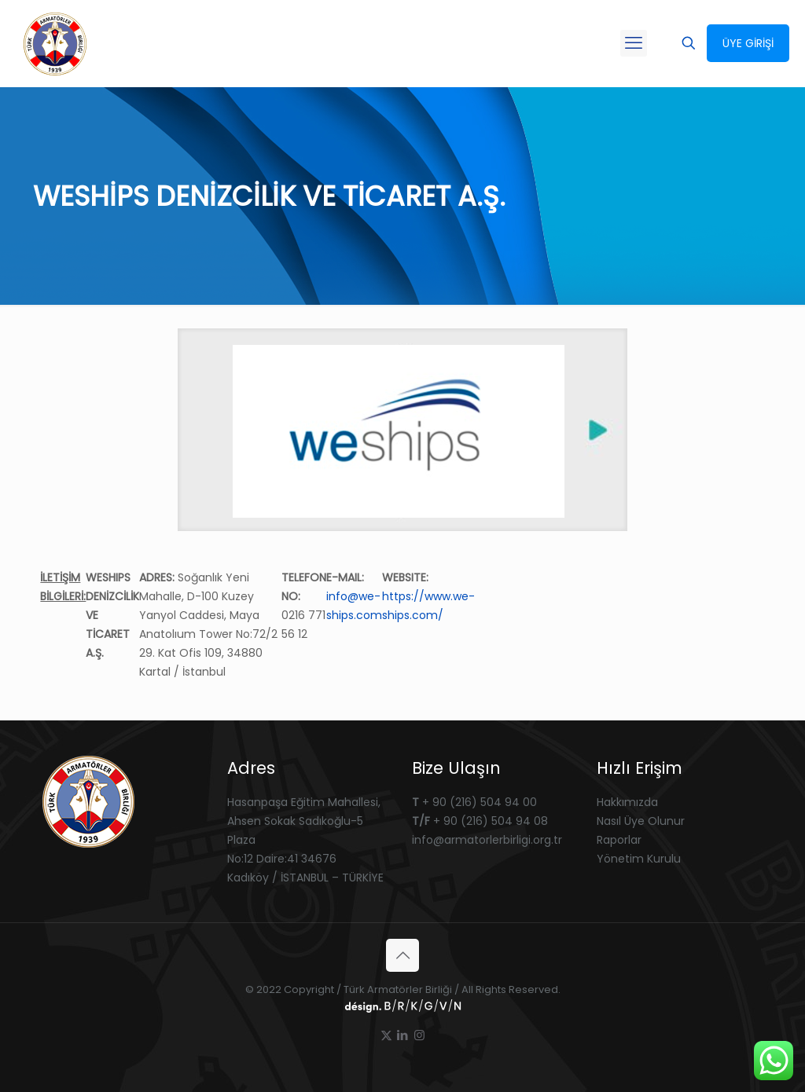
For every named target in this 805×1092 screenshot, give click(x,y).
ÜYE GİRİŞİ (748, 43)
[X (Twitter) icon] (386, 1035)
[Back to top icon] (402, 955)
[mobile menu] (633, 43)
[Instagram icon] (419, 1035)
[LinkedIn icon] (403, 1035)
